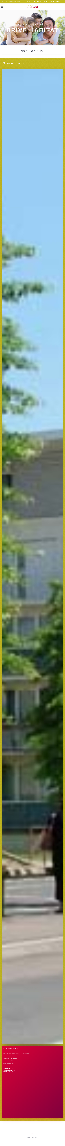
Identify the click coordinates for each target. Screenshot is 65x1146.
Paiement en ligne (55, 1)
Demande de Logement (35, 1)
